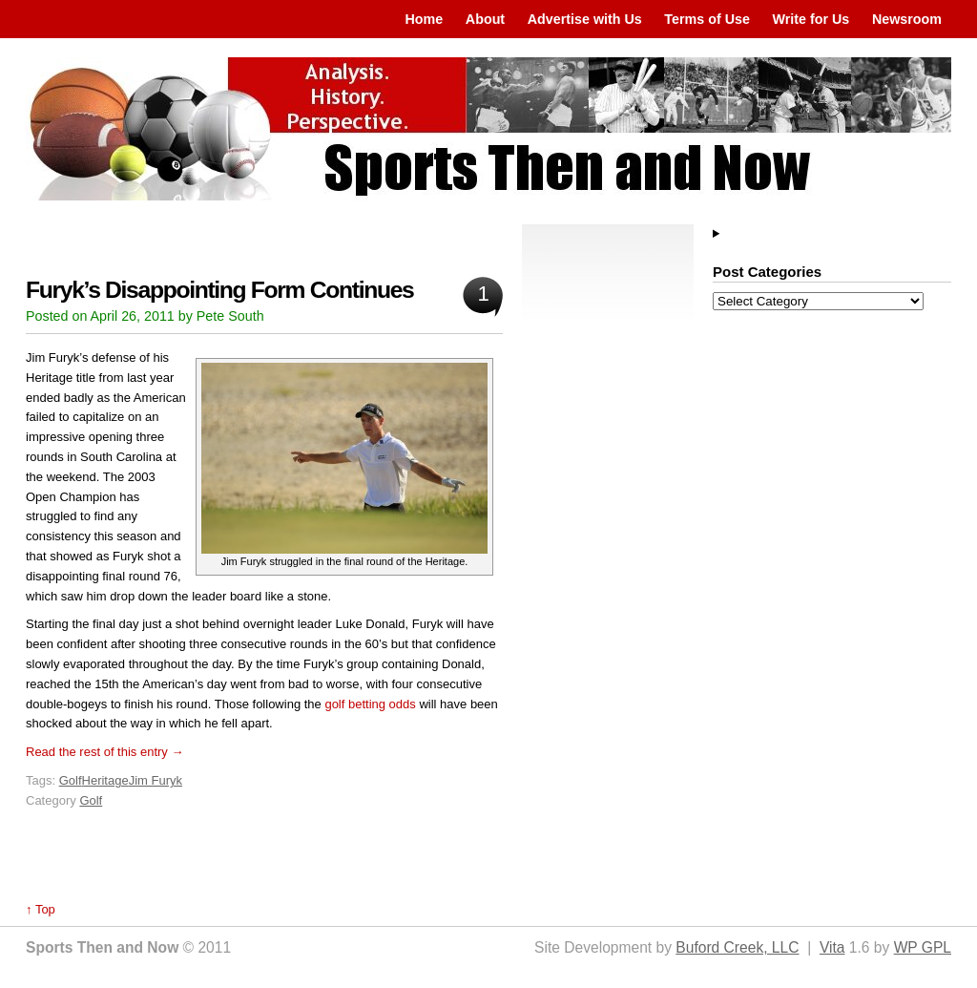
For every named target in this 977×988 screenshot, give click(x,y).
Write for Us (811, 19)
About (485, 19)
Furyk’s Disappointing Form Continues (219, 290)
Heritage (105, 780)
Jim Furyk (155, 780)
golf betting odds (369, 704)
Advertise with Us (585, 19)
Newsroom (907, 19)
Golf (70, 780)
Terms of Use (707, 19)
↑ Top (40, 909)
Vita (832, 947)
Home (424, 19)
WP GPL (922, 947)
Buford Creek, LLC (737, 947)
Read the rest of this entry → (104, 752)
